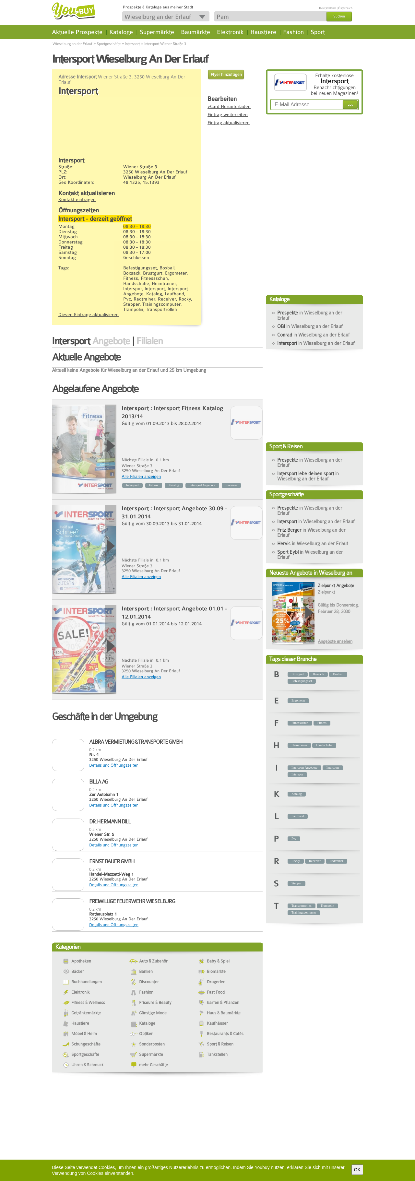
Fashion (293, 32)
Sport (318, 32)
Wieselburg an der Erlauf (72, 43)
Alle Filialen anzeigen (141, 476)
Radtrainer (336, 861)
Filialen (149, 341)
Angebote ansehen (335, 641)
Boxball (338, 674)
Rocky (295, 861)
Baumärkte (195, 32)
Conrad (313, 334)
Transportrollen (301, 905)
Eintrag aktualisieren (229, 122)
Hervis (312, 543)
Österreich (345, 8)
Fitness (153, 485)
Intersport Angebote (202, 485)
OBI (309, 326)
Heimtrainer (299, 745)
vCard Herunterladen (229, 106)
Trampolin (327, 905)
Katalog (174, 485)
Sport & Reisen (285, 446)
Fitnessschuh (299, 723)
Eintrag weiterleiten (228, 114)
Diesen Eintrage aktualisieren (88, 314)
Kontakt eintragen (77, 199)
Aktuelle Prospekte (77, 32)
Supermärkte (157, 32)
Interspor (297, 774)
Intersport (132, 43)
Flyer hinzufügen (226, 74)
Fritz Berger (311, 532)
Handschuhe (324, 745)
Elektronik (230, 32)
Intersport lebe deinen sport (308, 476)
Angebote (111, 341)
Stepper (296, 883)
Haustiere (263, 32)
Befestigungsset (301, 681)
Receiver (231, 485)
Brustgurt (297, 674)
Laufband (297, 816)
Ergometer (298, 700)
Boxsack (318, 674)
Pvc (293, 838)
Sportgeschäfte (109, 43)
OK (357, 1169)
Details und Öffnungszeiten (113, 765)
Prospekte (309, 315)
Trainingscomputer (303, 912)
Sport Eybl (310, 554)
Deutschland (327, 8)
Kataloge (121, 32)
